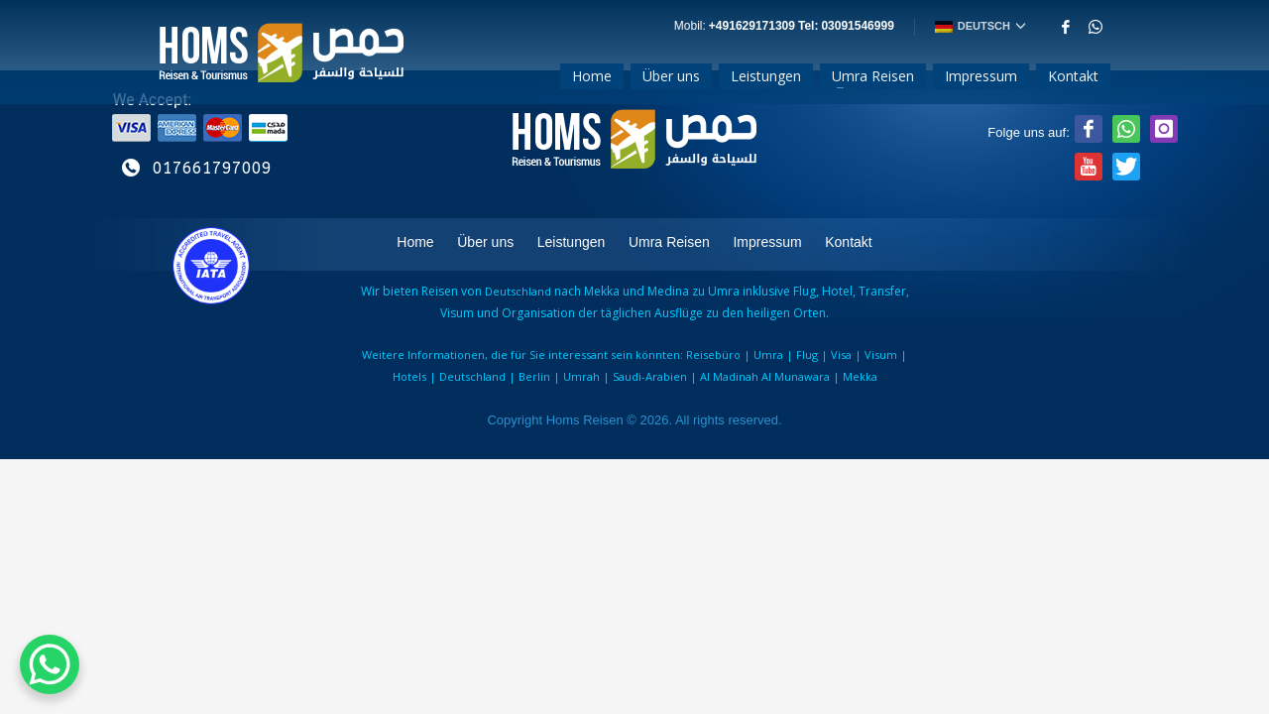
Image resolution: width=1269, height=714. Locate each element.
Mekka (858, 376)
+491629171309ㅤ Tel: (765, 26)
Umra (768, 354)
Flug (807, 354)
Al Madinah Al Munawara (763, 376)
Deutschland (472, 376)
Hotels (409, 376)
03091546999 (857, 26)
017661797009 (212, 168)
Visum (881, 354)
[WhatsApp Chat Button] (49, 664)
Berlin (534, 376)
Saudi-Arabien (648, 376)
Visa (841, 354)
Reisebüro (713, 354)
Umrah (581, 376)
